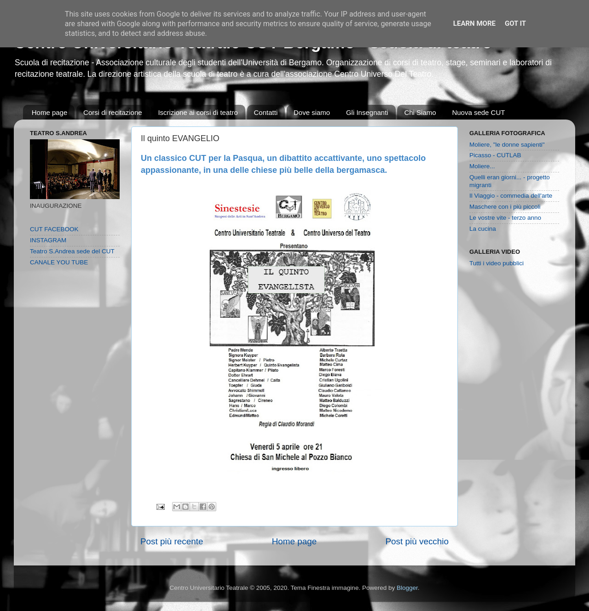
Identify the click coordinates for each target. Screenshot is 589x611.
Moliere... (482, 166)
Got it (515, 23)
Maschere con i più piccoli (505, 206)
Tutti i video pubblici (496, 263)
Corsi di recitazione (112, 112)
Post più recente (171, 541)
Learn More (474, 23)
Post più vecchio (417, 541)
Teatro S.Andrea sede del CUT (72, 251)
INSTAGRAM (48, 240)
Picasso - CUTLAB (495, 155)
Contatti (266, 112)
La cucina (482, 228)
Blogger (407, 587)
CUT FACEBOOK (54, 229)
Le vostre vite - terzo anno (505, 217)
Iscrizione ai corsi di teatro (197, 112)
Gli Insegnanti (367, 112)
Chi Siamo (420, 112)
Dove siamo (312, 112)
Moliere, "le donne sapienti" (506, 144)
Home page (50, 112)
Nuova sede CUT (478, 112)
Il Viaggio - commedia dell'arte (510, 195)
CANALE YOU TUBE (59, 262)
